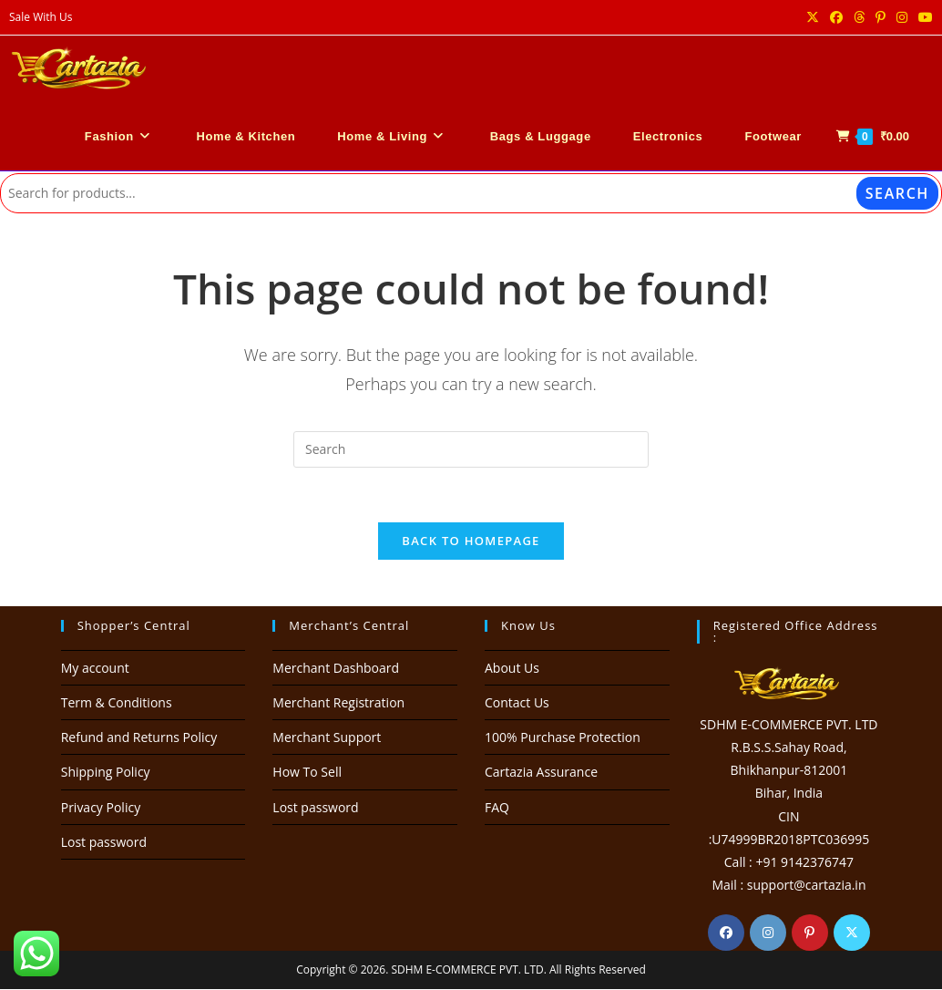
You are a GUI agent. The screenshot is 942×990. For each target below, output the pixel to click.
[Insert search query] (471, 449)
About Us (512, 668)
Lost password (104, 842)
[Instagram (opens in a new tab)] (902, 17)
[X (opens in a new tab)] (812, 17)
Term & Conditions (116, 703)
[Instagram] (768, 933)
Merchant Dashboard (335, 668)
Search (897, 193)
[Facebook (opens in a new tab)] (836, 17)
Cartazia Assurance (541, 772)
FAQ (497, 808)
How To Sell (307, 772)
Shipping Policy (105, 772)
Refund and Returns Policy (139, 738)
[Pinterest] (810, 933)
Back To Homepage (470, 541)
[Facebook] (726, 933)
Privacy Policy (100, 808)
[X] (852, 933)
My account (95, 668)
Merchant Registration (338, 703)
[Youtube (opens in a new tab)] (923, 17)
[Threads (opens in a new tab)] (859, 17)
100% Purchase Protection (562, 738)
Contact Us (517, 703)
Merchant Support (326, 738)
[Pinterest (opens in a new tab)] (880, 17)
